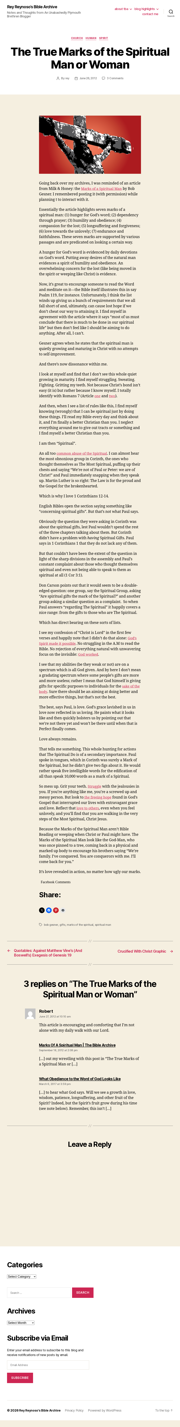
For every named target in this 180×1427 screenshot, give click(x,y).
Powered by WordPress (107, 1417)
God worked (111, 655)
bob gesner (51, 925)
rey (67, 79)
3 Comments (115, 79)
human (91, 38)
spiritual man (104, 925)
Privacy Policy (76, 1417)
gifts (63, 925)
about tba (121, 9)
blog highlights (144, 9)
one (97, 396)
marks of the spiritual (80, 925)
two (112, 396)
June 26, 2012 (88, 79)
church (76, 38)
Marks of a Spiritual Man (102, 189)
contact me (150, 14)
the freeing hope (98, 798)
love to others (88, 809)
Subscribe (20, 1384)
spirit (105, 38)
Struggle (95, 787)
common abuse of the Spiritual (83, 454)
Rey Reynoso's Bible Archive (34, 7)
